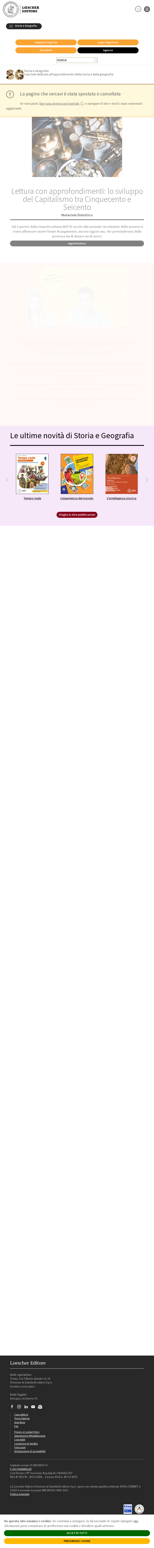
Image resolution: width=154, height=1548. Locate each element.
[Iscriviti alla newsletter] (41, 1405)
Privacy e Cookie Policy (27, 1429)
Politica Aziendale (19, 1491)
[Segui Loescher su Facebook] (13, 1405)
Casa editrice (21, 1412)
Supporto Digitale (46, 40)
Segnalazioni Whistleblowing (29, 1433)
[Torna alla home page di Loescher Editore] (21, 9)
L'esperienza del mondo (76, 496)
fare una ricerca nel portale (61, 102)
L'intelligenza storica (121, 496)
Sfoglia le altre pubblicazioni (77, 512)
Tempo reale (32, 496)
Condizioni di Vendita (26, 1441)
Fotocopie (19, 1445)
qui (136, 1521)
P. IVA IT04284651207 (21, 1466)
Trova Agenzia (22, 1416)
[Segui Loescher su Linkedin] (27, 1405)
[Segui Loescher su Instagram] (20, 1405)
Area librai (19, 1420)
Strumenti (46, 48)
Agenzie (108, 48)
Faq (16, 1424)
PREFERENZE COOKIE (77, 1541)
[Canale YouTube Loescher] (34, 1405)
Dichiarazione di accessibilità (30, 1449)
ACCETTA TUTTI (77, 1533)
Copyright (19, 1437)
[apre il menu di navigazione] (147, 9)
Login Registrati (108, 40)
